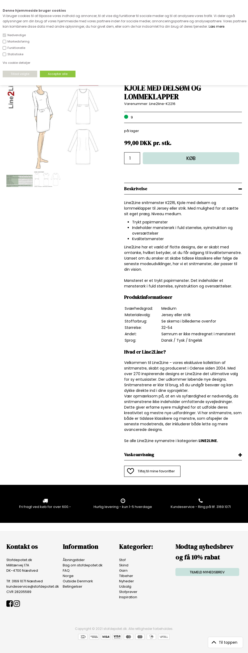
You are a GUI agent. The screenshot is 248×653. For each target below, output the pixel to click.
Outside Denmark (78, 581)
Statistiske (15, 54)
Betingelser (72, 586)
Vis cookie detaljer (16, 63)
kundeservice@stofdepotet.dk (32, 586)
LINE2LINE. (208, 440)
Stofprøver (128, 591)
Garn (123, 570)
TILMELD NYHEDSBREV (207, 572)
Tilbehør (126, 575)
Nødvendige (16, 35)
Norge (68, 575)
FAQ (66, 570)
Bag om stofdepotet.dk (83, 565)
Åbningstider (74, 559)
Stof (122, 559)
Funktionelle (16, 48)
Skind (123, 565)
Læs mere (216, 26)
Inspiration (128, 597)
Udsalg (125, 586)
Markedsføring (18, 41)
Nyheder (126, 581)
